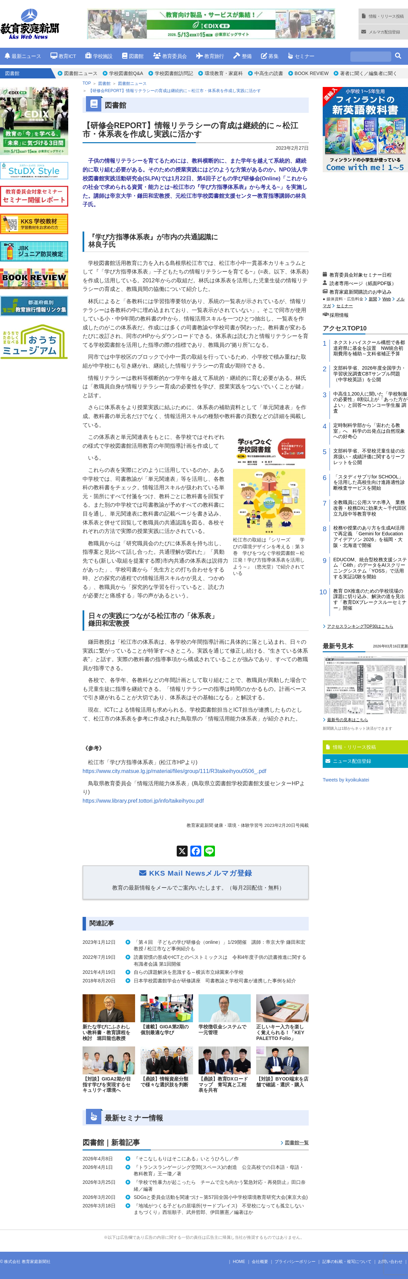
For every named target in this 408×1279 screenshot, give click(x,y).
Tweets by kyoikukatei (346, 780)
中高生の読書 (268, 73)
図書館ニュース (81, 73)
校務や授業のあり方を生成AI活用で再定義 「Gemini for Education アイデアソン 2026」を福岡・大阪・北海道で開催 (369, 536)
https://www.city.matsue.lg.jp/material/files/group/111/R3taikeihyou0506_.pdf (174, 771)
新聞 (373, 299)
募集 (269, 56)
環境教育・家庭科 (224, 73)
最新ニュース (23, 56)
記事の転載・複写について (346, 1261)
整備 (242, 56)
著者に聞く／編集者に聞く (368, 73)
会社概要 (260, 1261)
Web (386, 299)
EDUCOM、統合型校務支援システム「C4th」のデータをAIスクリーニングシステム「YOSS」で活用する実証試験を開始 (370, 568)
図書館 (133, 56)
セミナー (301, 56)
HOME (239, 1261)
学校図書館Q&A (126, 73)
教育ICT (63, 56)
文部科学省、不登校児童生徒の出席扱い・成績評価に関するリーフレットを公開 (369, 456)
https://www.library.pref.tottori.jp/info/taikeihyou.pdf (143, 801)
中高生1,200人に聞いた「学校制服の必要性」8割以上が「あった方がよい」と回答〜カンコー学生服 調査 (370, 402)
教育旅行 (210, 56)
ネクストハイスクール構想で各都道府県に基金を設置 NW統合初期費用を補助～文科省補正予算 (369, 348)
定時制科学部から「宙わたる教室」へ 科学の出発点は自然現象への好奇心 (369, 431)
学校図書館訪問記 (174, 73)
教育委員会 (170, 56)
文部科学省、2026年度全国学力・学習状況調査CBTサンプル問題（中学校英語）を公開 (369, 373)
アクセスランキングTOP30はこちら (360, 626)
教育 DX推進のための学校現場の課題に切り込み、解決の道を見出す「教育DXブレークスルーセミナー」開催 (370, 599)
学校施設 (98, 56)
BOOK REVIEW (312, 73)
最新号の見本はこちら (347, 719)
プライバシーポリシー (295, 1261)
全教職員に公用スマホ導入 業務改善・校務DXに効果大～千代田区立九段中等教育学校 (370, 508)
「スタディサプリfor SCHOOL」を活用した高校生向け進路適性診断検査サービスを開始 (369, 482)
